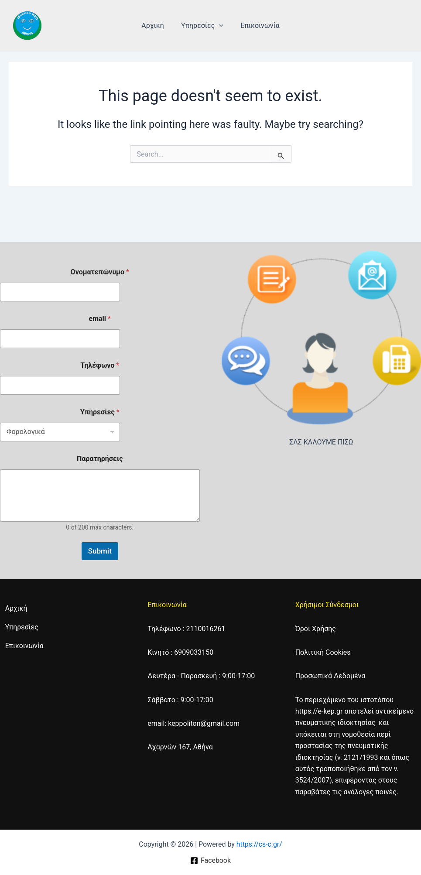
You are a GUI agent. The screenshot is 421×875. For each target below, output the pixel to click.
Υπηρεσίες (202, 26)
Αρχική (156, 25)
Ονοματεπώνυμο (100, 272)
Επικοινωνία (257, 25)
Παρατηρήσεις (100, 459)
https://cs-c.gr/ (259, 844)
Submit (100, 551)
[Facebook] (210, 861)
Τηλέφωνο (99, 365)
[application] (219, 26)
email (100, 318)
